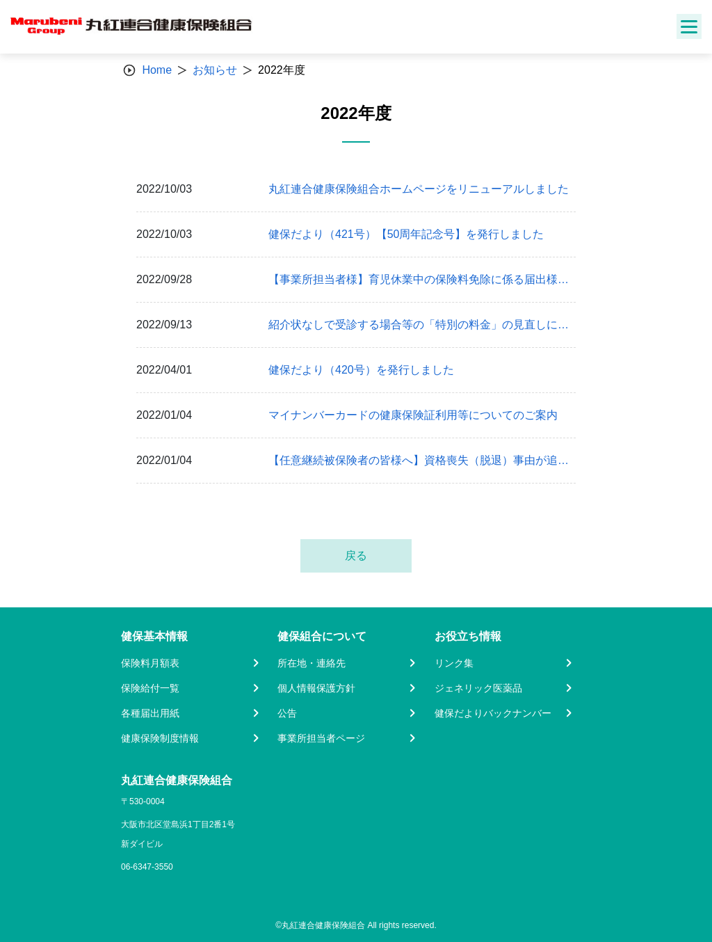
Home (157, 70)
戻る (356, 555)
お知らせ (215, 70)
